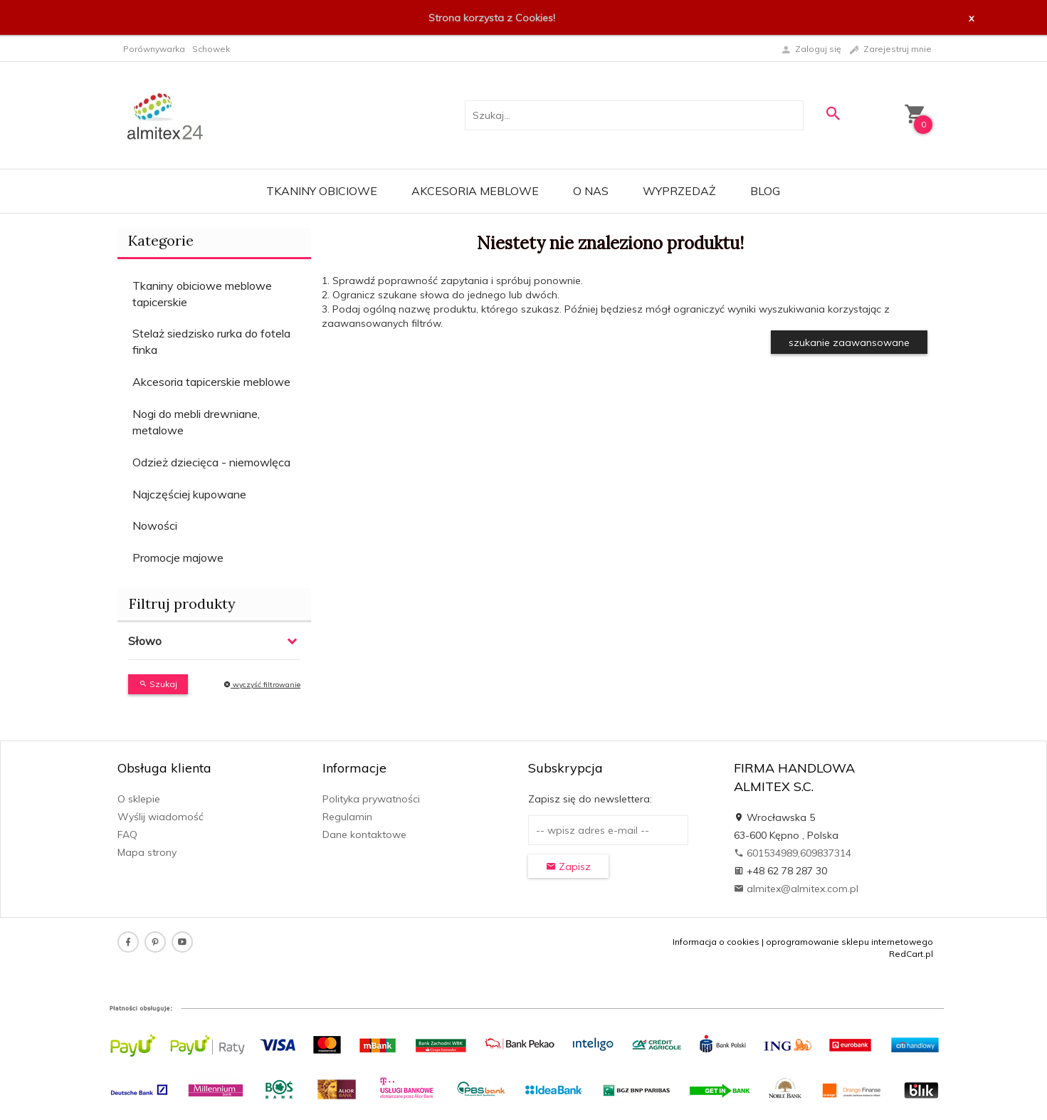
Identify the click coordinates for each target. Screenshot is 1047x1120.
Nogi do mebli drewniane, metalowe (196, 422)
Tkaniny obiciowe (321, 191)
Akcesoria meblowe (475, 191)
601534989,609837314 (792, 853)
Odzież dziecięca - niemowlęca (211, 462)
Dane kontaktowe (364, 834)
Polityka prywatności (371, 798)
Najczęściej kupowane (189, 494)
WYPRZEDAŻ (679, 191)
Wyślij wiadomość (160, 816)
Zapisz (568, 866)
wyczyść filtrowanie (261, 684)
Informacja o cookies (716, 941)
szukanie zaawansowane (849, 342)
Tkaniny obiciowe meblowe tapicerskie (202, 293)
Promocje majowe (177, 557)
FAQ (127, 834)
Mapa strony (147, 852)
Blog (765, 191)
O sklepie (138, 798)
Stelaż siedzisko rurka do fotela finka (211, 341)
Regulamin (347, 816)
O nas (591, 191)
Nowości (154, 525)
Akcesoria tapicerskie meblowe (211, 382)
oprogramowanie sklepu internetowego (849, 941)
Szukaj (158, 684)
